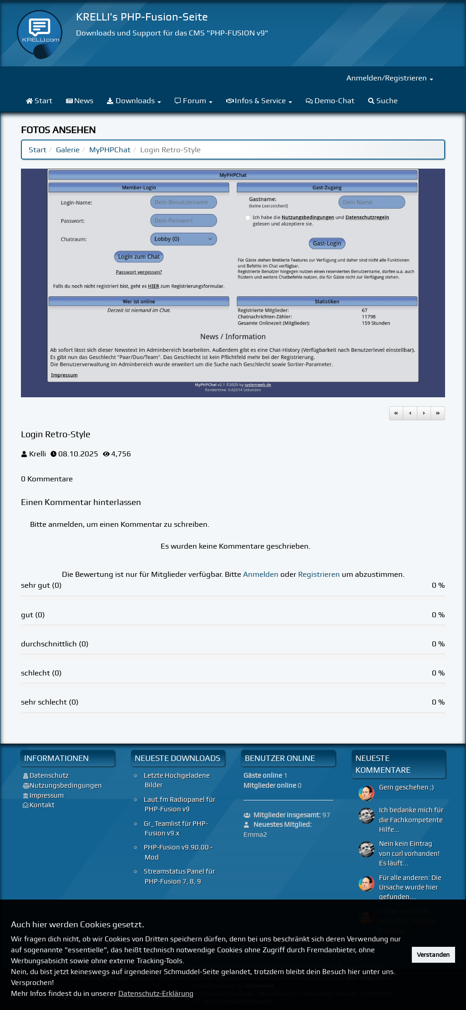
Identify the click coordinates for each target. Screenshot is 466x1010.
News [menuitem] (80, 100)
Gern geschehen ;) (406, 787)
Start (37, 149)
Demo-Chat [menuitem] (330, 100)
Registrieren (319, 574)
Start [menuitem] (39, 100)
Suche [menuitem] (383, 100)
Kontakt (42, 805)
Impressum (47, 795)
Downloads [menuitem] (134, 100)
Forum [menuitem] (194, 100)
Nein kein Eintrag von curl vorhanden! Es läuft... (409, 853)
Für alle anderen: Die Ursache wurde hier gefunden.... (410, 887)
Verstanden (433, 954)
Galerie (68, 149)
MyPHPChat (110, 149)
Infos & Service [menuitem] (259, 100)
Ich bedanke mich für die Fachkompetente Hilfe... (411, 820)
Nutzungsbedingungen (66, 785)
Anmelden (261, 574)
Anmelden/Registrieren (389, 77)
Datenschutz (49, 775)
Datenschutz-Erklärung (155, 993)
